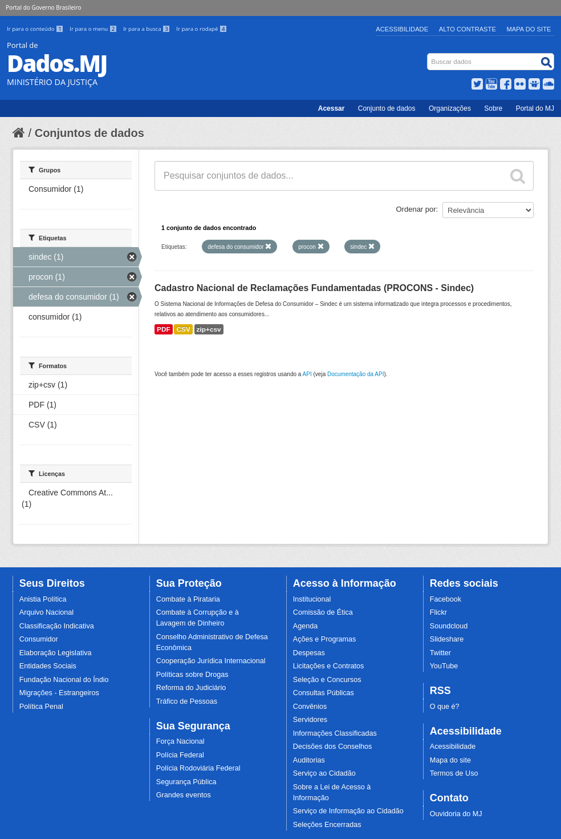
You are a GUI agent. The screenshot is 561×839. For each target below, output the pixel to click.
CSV (183, 329)
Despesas (309, 653)
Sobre (493, 108)
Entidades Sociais (47, 666)
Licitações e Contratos (328, 666)
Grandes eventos (183, 795)
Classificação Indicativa (56, 626)
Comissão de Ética (323, 612)
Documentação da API (355, 374)
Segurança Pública (186, 782)
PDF (163, 329)
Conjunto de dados (387, 108)
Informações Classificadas (335, 733)
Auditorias (309, 760)
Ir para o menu (94, 29)
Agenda (305, 626)
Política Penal (41, 707)
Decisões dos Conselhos (332, 747)
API (307, 374)
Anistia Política (43, 599)
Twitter (440, 653)
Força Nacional (180, 741)
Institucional (312, 599)
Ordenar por (416, 209)
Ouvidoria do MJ (456, 814)
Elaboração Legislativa (55, 653)
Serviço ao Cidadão (324, 773)
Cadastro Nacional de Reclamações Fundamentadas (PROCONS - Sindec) (314, 288)
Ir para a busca (147, 29)
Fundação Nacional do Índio (64, 680)
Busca (428, 55)
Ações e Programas (324, 639)
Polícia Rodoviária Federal (198, 768)
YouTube (444, 666)
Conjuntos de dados (89, 133)
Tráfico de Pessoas (186, 701)
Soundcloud (449, 626)
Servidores (310, 720)
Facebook (445, 599)
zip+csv (209, 329)
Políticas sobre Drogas (192, 675)
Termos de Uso (454, 773)
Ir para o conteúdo (36, 29)
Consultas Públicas (323, 693)
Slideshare (447, 639)
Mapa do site (450, 760)
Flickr (438, 612)
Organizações (450, 108)
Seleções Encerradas (327, 825)
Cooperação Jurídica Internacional (211, 661)
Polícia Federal (180, 755)
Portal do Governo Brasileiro (43, 7)
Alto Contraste (467, 29)
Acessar (331, 108)
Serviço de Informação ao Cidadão (348, 811)
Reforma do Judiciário (191, 688)
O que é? (445, 707)
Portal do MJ (535, 108)
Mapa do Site (529, 29)
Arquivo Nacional (46, 612)
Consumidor (38, 639)
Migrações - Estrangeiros (59, 693)
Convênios (310, 707)
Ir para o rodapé (201, 29)
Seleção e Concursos (327, 680)
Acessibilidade (402, 29)
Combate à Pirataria (188, 599)
